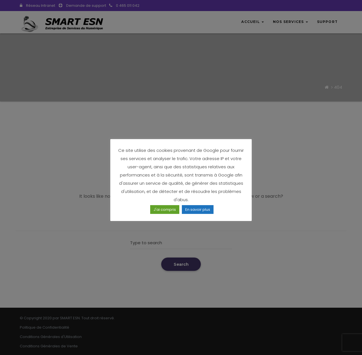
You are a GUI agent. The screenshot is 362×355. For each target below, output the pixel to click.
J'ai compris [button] (165, 209)
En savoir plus (197, 209)
